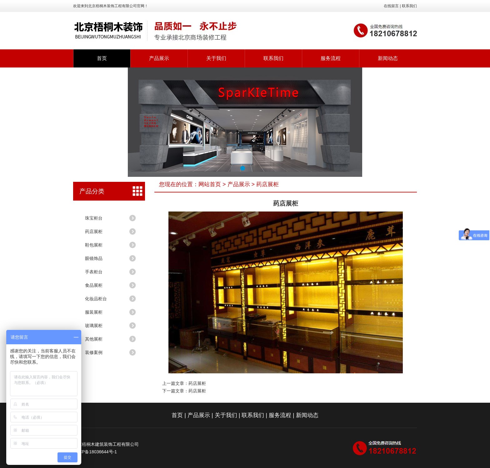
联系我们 (409, 6)
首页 (102, 58)
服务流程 (331, 58)
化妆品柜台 (96, 298)
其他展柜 (93, 338)
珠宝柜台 (93, 218)
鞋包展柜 (93, 244)
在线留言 (391, 6)
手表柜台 (93, 271)
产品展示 (159, 58)
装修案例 (93, 352)
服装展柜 (93, 312)
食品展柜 (93, 285)
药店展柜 (93, 231)
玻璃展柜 (93, 325)
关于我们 (216, 58)
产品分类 (91, 191)
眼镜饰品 (93, 258)
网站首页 (209, 184)
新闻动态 (388, 58)
